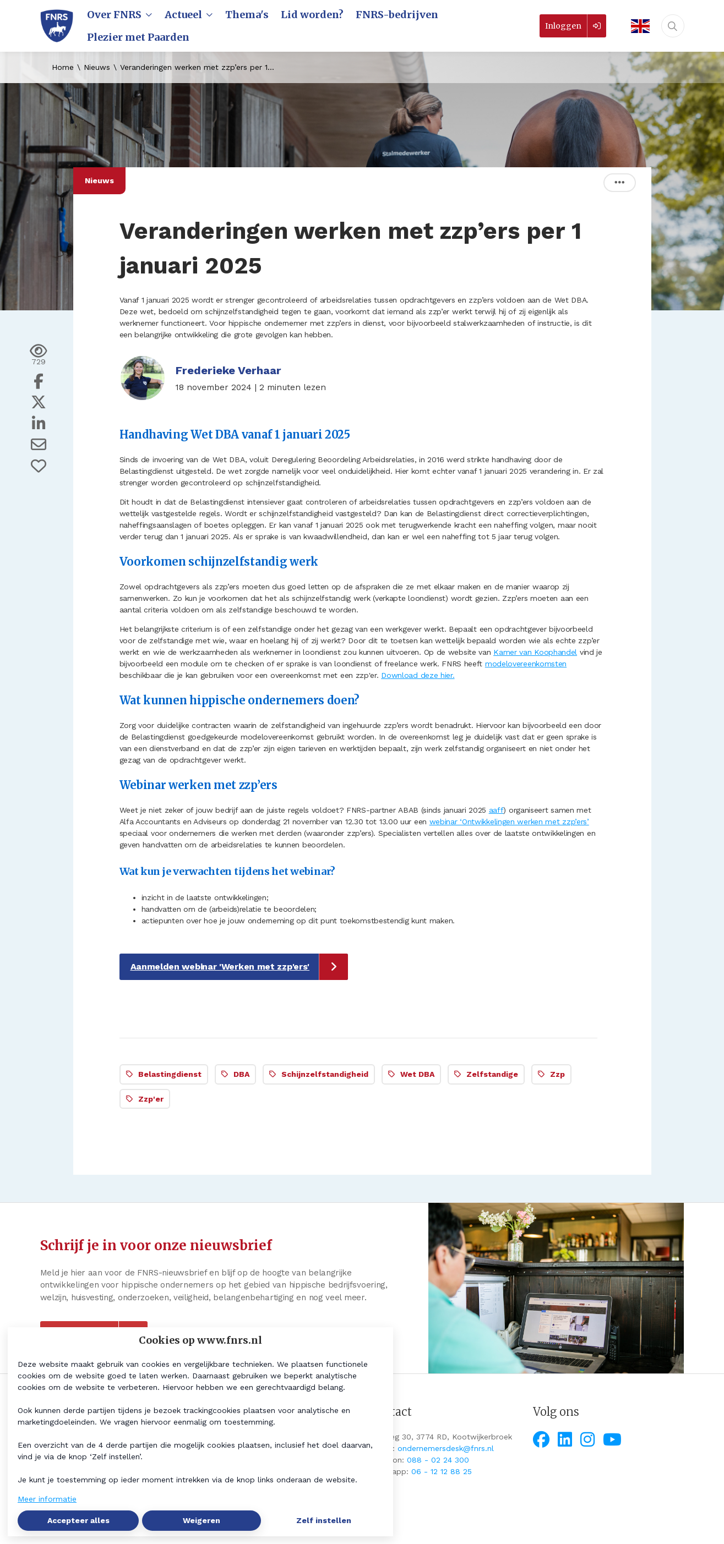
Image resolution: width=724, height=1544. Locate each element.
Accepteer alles (78, 1520)
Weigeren (201, 1520)
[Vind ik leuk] (38, 466)
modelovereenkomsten (526, 663)
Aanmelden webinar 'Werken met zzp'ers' (220, 966)
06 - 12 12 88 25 (441, 1471)
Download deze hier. (417, 675)
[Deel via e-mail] (38, 444)
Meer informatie (47, 1498)
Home (63, 67)
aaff (496, 810)
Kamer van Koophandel (535, 652)
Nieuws (97, 67)
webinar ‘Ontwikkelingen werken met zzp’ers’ (509, 821)
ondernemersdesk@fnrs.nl (446, 1448)
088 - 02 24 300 (438, 1459)
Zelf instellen (323, 1520)
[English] (637, 26)
